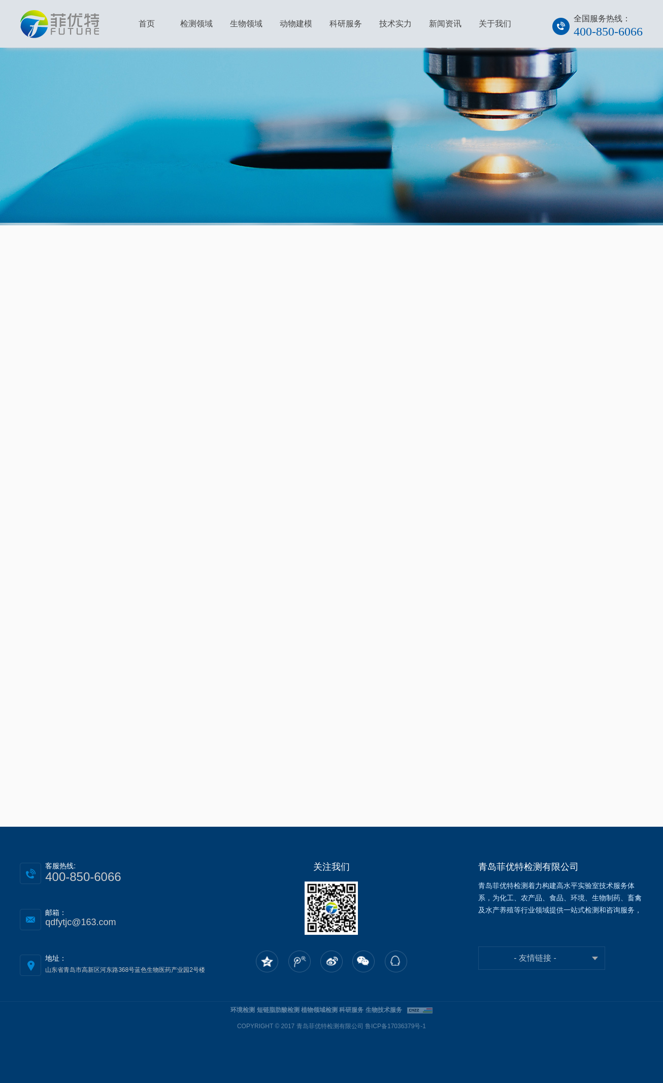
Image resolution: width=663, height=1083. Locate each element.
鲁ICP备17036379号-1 (395, 1026)
